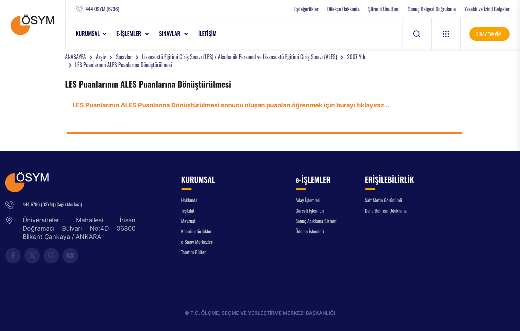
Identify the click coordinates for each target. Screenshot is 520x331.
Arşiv (101, 57)
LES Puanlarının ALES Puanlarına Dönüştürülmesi (123, 65)
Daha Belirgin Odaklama (386, 210)
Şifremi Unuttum (383, 8)
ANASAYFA (75, 57)
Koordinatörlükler (196, 231)
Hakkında (189, 200)
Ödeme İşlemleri (310, 231)
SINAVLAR (170, 33)
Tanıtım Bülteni (194, 252)
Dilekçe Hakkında (343, 8)
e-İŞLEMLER (129, 33)
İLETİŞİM (207, 33)
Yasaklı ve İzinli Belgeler (487, 8)
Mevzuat (188, 220)
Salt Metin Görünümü (383, 200)
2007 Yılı (356, 57)
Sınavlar (124, 57)
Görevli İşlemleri (310, 210)
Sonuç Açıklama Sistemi (317, 220)
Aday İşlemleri (308, 200)
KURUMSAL (88, 33)
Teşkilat (187, 210)
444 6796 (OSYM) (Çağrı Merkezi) (52, 204)
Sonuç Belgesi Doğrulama (432, 8)
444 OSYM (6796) (102, 8)
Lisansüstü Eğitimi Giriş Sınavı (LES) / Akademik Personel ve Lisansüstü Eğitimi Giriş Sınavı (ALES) (239, 57)
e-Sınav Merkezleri (197, 241)
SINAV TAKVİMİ (489, 33)
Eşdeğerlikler (306, 8)
